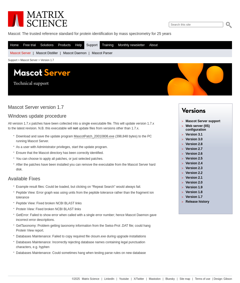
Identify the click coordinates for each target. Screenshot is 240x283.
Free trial (29, 45)
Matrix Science (37, 19)
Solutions (46, 45)
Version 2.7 (194, 149)
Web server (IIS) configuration (198, 127)
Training (108, 45)
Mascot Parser (102, 53)
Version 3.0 (194, 139)
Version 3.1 (194, 134)
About (153, 45)
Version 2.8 (194, 144)
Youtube (124, 278)
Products (64, 45)
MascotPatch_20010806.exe (94, 136)
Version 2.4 (194, 163)
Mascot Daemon (74, 53)
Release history (197, 202)
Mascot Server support (203, 121)
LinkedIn (109, 278)
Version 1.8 (194, 192)
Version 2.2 (194, 173)
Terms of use (202, 278)
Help (78, 45)
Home (14, 45)
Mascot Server (20, 53)
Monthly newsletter (131, 45)
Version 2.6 (194, 154)
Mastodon (155, 278)
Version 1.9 (194, 187)
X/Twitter (139, 278)
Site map (185, 278)
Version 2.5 (194, 158)
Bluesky (170, 278)
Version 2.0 (194, 182)
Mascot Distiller (47, 53)
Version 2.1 (194, 178)
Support (92, 45)
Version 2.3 (194, 168)
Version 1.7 (194, 197)
